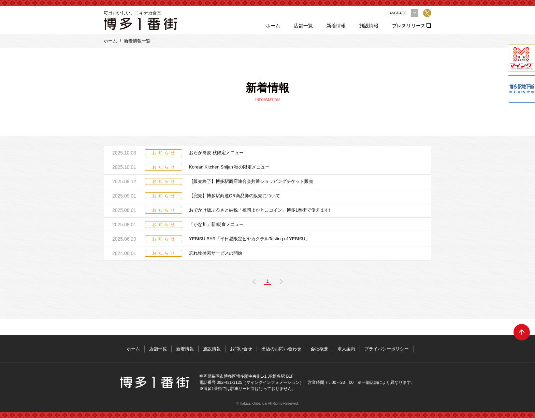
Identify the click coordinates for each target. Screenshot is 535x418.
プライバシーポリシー (386, 348)
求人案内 (346, 348)
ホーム (273, 25)
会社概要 (319, 348)
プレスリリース (408, 25)
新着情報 (336, 25)
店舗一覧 (303, 25)
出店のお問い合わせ (281, 348)
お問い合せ (241, 348)
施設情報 (368, 25)
